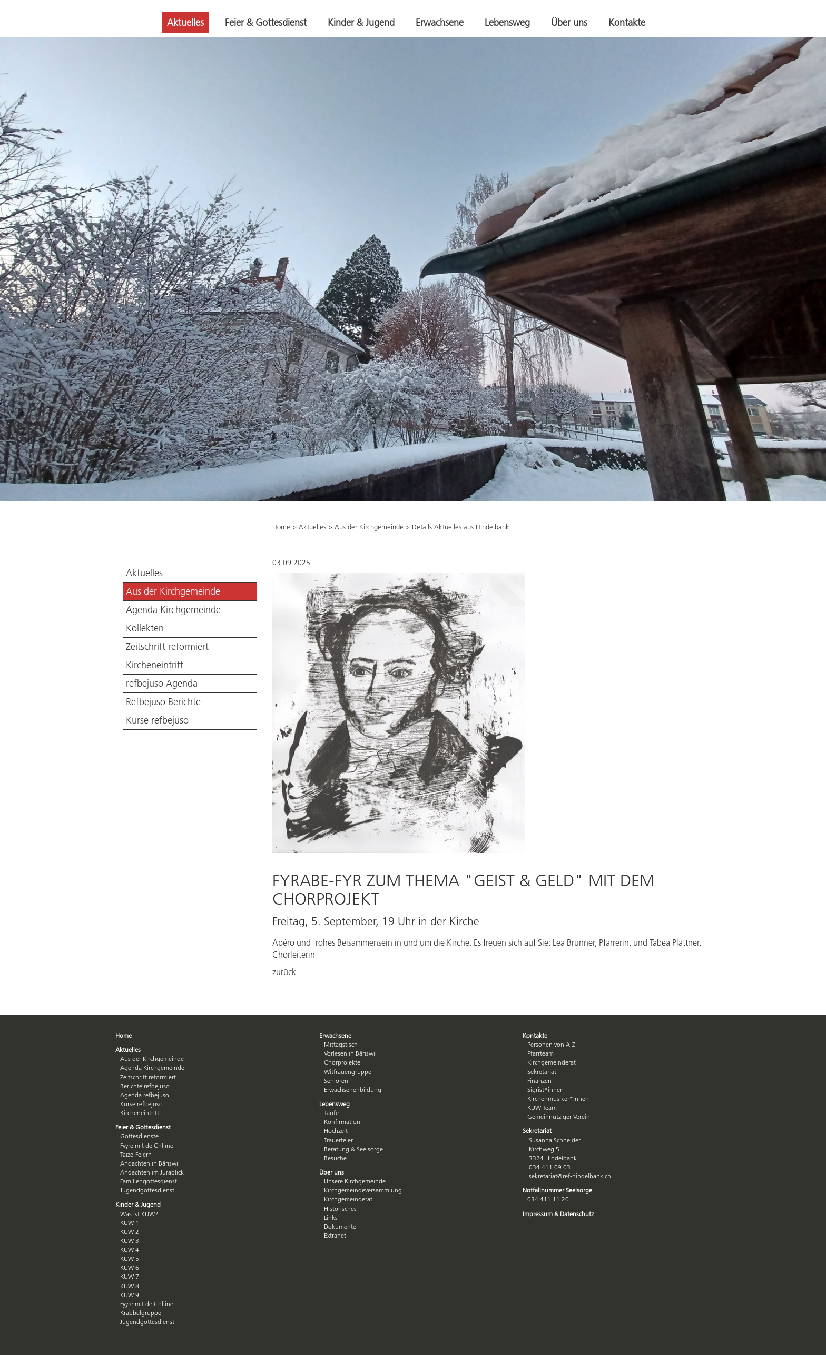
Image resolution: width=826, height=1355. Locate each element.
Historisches (340, 1208)
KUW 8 (129, 1286)
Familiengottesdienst (148, 1181)
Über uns (569, 22)
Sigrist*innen (545, 1089)
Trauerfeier (338, 1140)
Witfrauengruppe (347, 1072)
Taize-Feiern (136, 1154)
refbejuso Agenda (162, 683)
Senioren (336, 1081)
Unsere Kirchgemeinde (355, 1181)
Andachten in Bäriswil (150, 1163)
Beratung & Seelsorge (353, 1149)
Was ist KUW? (139, 1214)
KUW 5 (129, 1258)
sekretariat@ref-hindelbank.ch (570, 1176)
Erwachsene (440, 22)
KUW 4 (129, 1249)
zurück (284, 972)
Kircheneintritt (154, 665)
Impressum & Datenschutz (558, 1214)
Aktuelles (185, 22)
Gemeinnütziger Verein (558, 1116)
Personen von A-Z (551, 1044)
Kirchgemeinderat (348, 1199)
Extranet (335, 1235)
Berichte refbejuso (145, 1086)
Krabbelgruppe (140, 1313)
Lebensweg (507, 22)
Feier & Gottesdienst (266, 22)
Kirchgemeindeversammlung (363, 1190)
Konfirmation (342, 1122)
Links (331, 1217)
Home (281, 527)
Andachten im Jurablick (152, 1172)
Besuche (335, 1158)
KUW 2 (129, 1232)
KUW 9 (129, 1295)
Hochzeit (336, 1131)
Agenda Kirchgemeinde (173, 610)
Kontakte (626, 22)
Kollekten (145, 628)
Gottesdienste (139, 1136)
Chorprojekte (342, 1062)
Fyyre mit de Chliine (146, 1145)
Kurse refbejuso (157, 720)
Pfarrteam (540, 1053)
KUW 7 (129, 1276)
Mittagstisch (341, 1044)
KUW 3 (129, 1240)
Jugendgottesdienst (147, 1190)
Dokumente (340, 1226)
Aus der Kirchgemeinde (173, 591)
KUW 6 (129, 1267)
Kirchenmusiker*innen (558, 1098)
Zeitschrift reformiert (167, 647)
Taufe (331, 1113)
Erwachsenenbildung (352, 1089)
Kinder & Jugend (361, 22)
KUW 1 (129, 1223)
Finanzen (539, 1081)
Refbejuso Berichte (163, 702)
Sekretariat (541, 1072)
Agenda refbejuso (144, 1095)
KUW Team (542, 1107)
